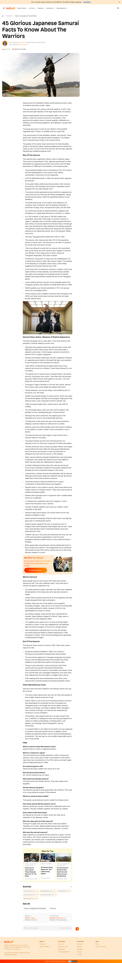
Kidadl (3, 15)
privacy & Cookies (100, 946)
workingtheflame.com (46, 891)
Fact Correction (66, 928)
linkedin (79, 952)
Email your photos (35, 570)
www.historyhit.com (29, 891)
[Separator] (77, 929)
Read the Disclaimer (32, 928)
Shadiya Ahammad (23, 44)
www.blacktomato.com (47, 895)
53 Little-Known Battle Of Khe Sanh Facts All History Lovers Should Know (62, 872)
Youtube (79, 954)
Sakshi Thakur (21, 42)
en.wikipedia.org (63, 891)
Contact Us (43, 944)
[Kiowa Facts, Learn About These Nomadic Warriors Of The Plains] (31, 857)
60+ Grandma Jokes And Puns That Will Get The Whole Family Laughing (56, 2)
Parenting (40, 8)
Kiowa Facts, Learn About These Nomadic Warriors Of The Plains (30, 872)
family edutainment (63, 952)
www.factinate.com (29, 898)
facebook (80, 944)
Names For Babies (46, 864)
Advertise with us (45, 946)
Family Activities (21, 8)
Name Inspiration (61, 8)
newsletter (61, 949)
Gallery (8, 95)
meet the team (63, 946)
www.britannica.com (29, 895)
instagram (79, 949)
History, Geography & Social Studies (31, 864)
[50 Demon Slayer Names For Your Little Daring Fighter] (47, 857)
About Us (61, 944)
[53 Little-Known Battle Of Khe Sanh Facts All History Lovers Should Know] (63, 857)
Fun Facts (31, 8)
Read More (87, 2)
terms (97, 944)
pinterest (79, 946)
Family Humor (49, 8)
